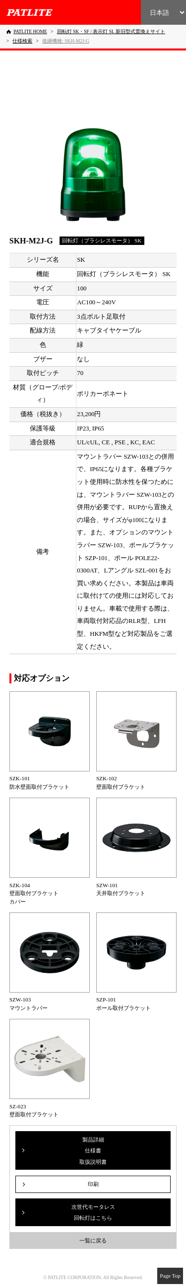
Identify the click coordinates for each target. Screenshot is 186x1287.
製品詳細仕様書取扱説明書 (93, 1151)
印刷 (93, 1184)
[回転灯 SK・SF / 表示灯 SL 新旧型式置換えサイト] (111, 31)
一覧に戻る (93, 1240)
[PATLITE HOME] (26, 31)
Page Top (170, 1276)
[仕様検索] (22, 41)
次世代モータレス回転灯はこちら (93, 1212)
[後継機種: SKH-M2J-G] (65, 41)
